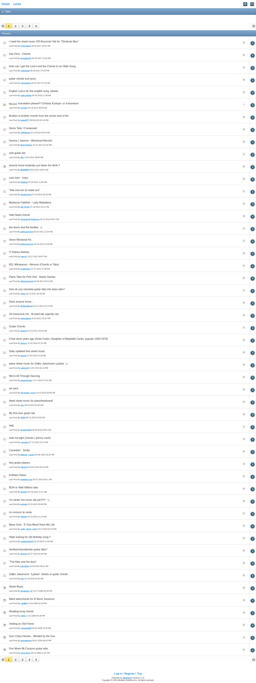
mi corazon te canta (20, 512)
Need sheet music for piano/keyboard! (31, 400)
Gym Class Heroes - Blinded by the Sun (32, 636)
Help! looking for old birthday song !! (30, 537)
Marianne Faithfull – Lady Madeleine (30, 202)
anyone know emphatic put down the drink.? (34, 165)
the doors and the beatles (24, 227)
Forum (6, 3)
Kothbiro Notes (17, 475)
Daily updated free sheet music (27, 351)
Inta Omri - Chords (20, 53)
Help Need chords (19, 215)
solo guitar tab (17, 153)
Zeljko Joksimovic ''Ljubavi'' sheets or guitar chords (38, 574)
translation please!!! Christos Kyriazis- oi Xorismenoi (48, 103)
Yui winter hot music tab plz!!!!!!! (27, 499)
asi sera (13, 388)
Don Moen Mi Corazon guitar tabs (28, 648)
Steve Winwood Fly (20, 239)
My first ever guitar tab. (22, 413)
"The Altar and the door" (23, 561)
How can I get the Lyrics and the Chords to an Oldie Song (42, 66)
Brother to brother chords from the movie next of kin (39, 115)
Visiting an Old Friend (21, 623)
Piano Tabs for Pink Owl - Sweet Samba (32, 276)
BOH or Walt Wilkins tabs (23, 487)
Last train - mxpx (18, 177)
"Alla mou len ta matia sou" (24, 190)
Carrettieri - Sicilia (19, 450)
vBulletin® (127, 678)
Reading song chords (21, 611)
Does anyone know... (21, 301)
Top (139, 673)
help (11, 425)
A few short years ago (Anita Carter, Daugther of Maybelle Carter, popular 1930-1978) (58, 338)
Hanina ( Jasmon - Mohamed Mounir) (30, 140)
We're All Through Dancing (24, 376)
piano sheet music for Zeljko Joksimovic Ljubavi (36, 363)
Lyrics (17, 3)
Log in (118, 673)
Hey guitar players (19, 462)
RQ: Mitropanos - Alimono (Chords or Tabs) (34, 264)
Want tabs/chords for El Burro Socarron (32, 599)
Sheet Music (16, 586)
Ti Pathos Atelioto (19, 252)
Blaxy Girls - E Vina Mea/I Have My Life (32, 524)
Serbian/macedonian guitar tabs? (28, 549)
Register (129, 673)
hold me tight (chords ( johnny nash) (30, 438)
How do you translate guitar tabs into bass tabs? (37, 289)
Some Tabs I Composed (23, 128)
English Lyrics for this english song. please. (34, 91)
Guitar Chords (17, 326)
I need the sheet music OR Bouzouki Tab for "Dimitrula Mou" (44, 41)
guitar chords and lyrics (22, 78)
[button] (8, 25)
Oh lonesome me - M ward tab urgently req (34, 314)
